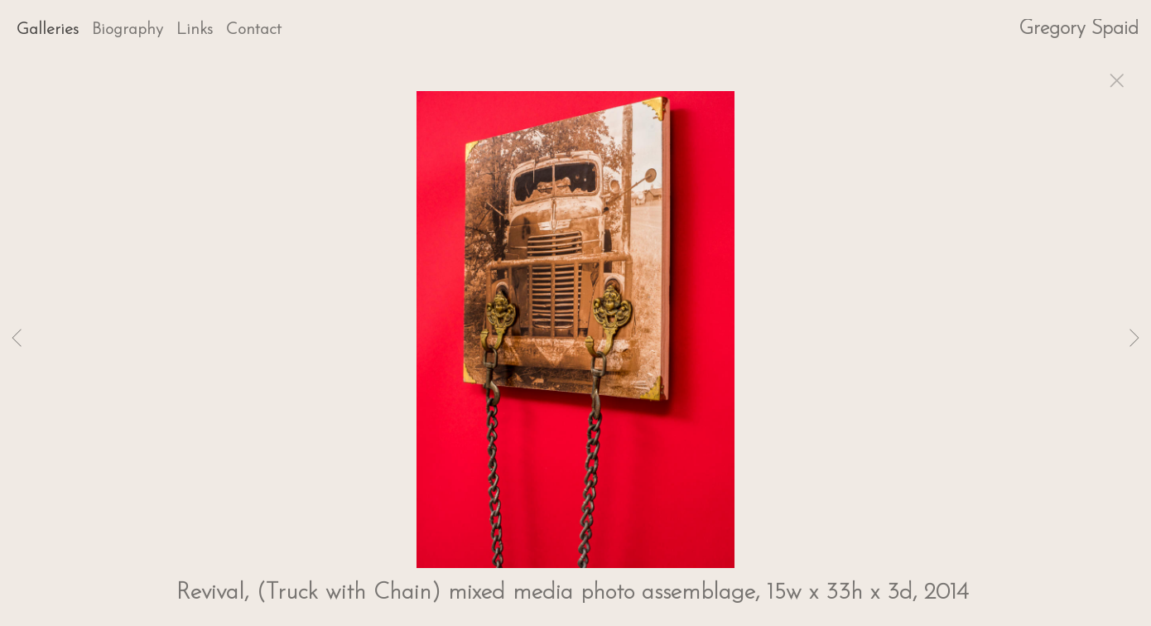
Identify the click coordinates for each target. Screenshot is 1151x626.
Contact (254, 30)
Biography (127, 30)
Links (194, 30)
